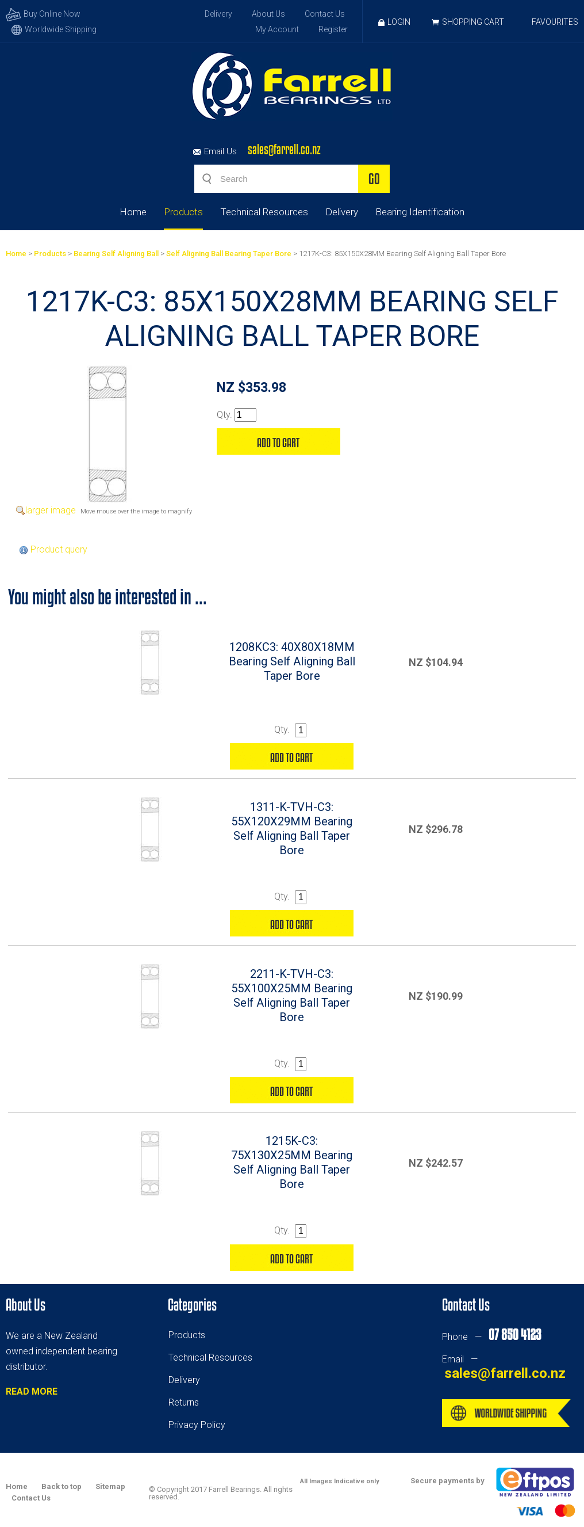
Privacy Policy (196, 1424)
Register (333, 29)
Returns (183, 1402)
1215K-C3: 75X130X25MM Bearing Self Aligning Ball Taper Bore (291, 1162)
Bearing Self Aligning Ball (116, 253)
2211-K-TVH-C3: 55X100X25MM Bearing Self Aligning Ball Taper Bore (291, 995)
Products (183, 212)
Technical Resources (264, 212)
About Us (268, 13)
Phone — (491, 1336)
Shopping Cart (473, 21)
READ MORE (31, 1391)
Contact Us (325, 13)
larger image (50, 510)
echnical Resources (212, 1357)
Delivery (218, 13)
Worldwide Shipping (54, 29)
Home (133, 212)
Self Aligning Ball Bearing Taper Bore (228, 253)
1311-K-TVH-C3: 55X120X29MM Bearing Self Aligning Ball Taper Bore (291, 828)
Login (394, 21)
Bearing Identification (419, 212)
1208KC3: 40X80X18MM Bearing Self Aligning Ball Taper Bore (292, 661)
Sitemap (110, 1486)
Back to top (61, 1486)
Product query (58, 549)
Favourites (555, 21)
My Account (277, 29)
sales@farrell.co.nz (284, 149)
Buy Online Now (43, 13)
